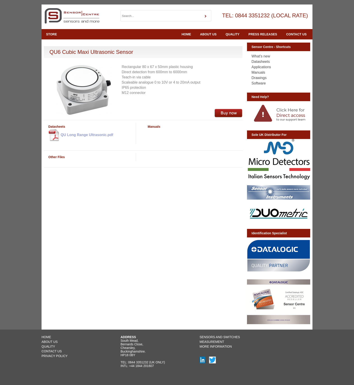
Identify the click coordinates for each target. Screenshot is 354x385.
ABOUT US (208, 34)
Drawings (259, 78)
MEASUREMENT (212, 342)
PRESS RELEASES (263, 34)
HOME (186, 34)
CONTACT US (296, 34)
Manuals (258, 72)
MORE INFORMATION (216, 346)
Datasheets (261, 62)
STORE (51, 34)
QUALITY (232, 34)
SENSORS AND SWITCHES (220, 337)
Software (259, 83)
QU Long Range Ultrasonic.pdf (80, 135)
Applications (261, 67)
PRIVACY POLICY (55, 356)
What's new (261, 56)
